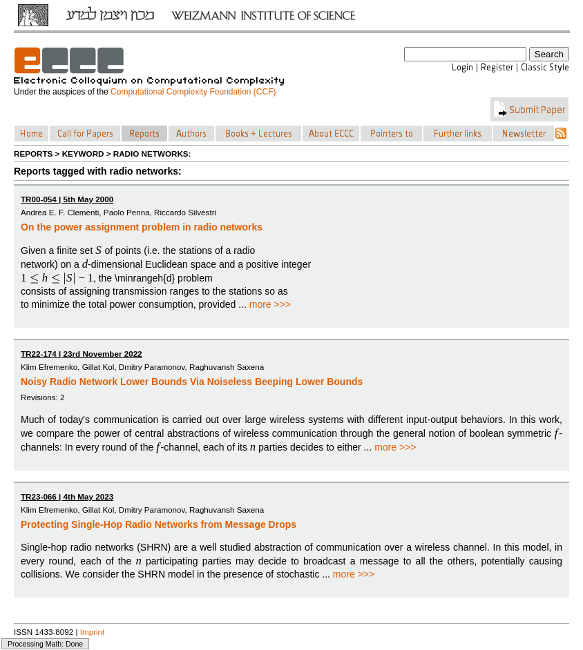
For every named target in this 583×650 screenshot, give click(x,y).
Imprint (92, 631)
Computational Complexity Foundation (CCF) (193, 92)
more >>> (270, 304)
